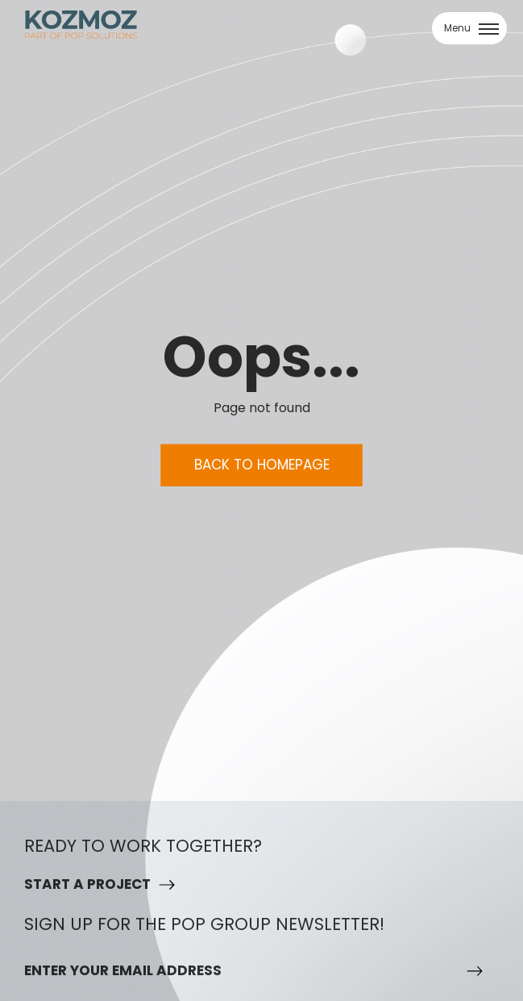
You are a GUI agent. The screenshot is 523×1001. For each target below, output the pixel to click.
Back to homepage (262, 464)
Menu (471, 28)
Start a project (87, 884)
